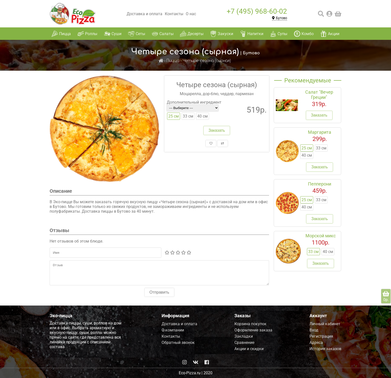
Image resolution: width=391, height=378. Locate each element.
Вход (313, 330)
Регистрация (321, 336)
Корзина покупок (250, 323)
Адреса (316, 342)
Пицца (173, 61)
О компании (173, 330)
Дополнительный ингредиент (194, 102)
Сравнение (244, 342)
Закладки (243, 336)
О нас (191, 13)
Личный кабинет (324, 323)
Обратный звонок (178, 342)
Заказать (216, 130)
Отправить (159, 296)
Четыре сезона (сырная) (207, 61)
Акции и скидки (249, 348)
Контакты (174, 13)
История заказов (325, 348)
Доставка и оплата (144, 13)
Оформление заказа (253, 330)
